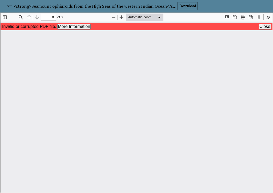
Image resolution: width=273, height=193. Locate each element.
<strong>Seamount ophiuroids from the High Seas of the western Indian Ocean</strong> (95, 6)
